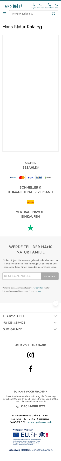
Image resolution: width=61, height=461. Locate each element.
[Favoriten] (40, 6)
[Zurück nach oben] (55, 303)
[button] (34, 6)
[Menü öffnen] (4, 14)
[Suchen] (53, 13)
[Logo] (12, 6)
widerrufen (38, 287)
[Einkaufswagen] (49, 6)
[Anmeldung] (33, 6)
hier (39, 291)
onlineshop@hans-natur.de (39, 422)
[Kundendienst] (56, 6)
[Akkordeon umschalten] (30, 316)
